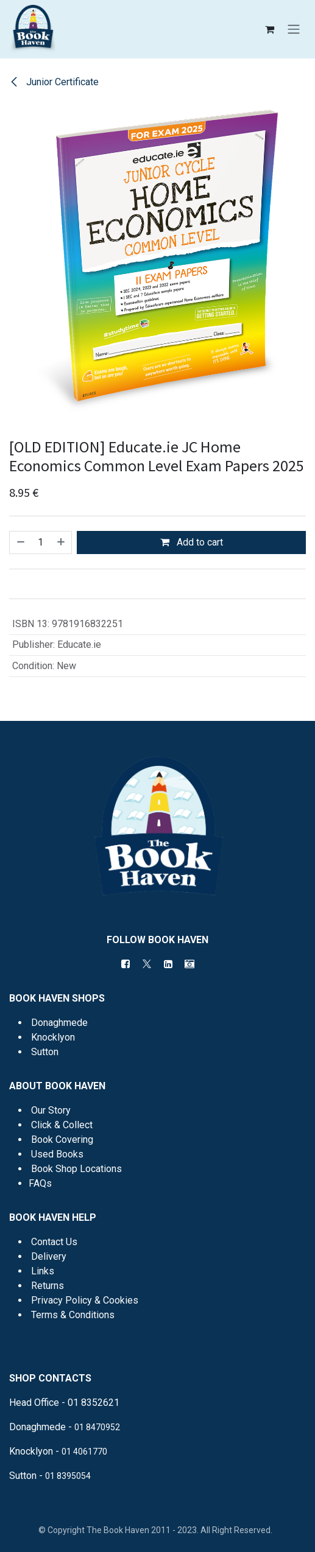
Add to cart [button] (191, 542)
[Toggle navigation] (293, 29)
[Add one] (61, 542)
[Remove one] (20, 542)
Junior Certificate (54, 82)
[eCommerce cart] (269, 29)
